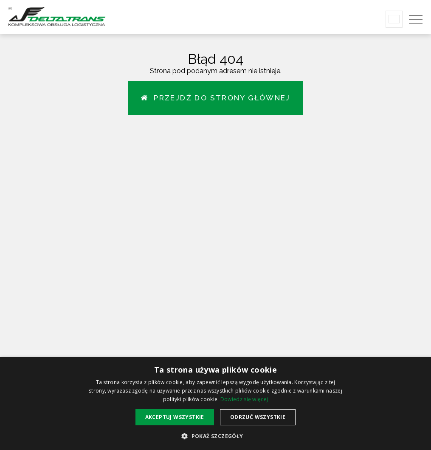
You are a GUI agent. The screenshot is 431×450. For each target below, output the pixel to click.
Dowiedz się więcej (244, 399)
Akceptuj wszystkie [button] (174, 417)
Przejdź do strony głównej (215, 98)
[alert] (215, 403)
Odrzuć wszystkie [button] (257, 417)
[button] (215, 436)
